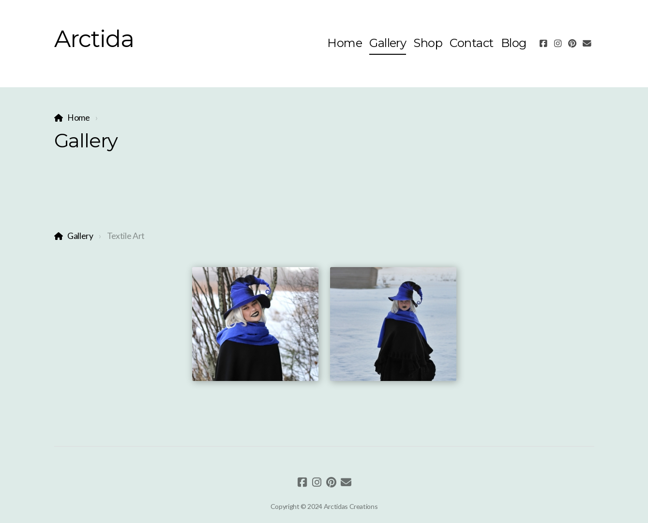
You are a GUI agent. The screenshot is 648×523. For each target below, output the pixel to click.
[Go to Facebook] (543, 43)
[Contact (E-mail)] (587, 43)
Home (78, 117)
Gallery (80, 236)
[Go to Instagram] (558, 43)
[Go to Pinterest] (572, 43)
